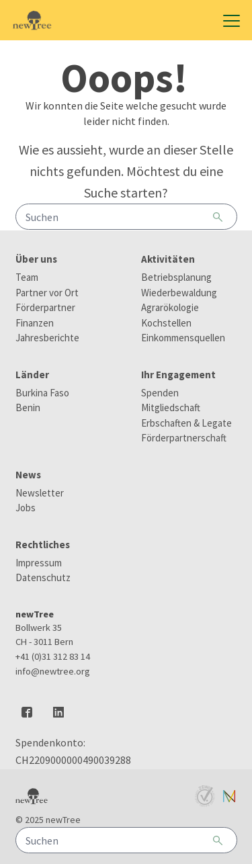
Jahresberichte (47, 337)
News (28, 474)
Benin (27, 407)
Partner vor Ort (47, 292)
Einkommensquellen (183, 337)
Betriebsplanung (176, 277)
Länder (32, 374)
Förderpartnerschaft (183, 437)
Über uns (36, 259)
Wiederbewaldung (179, 292)
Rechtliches (42, 544)
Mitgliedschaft (170, 407)
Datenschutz (43, 577)
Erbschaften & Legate (186, 423)
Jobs (25, 507)
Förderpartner (45, 307)
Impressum (38, 562)
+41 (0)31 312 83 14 (52, 656)
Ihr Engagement (178, 374)
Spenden (160, 392)
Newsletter (39, 492)
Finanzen (34, 322)
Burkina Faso (42, 392)
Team (26, 277)
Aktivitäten (168, 259)
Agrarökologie (170, 307)
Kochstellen (166, 322)
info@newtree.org (52, 671)
